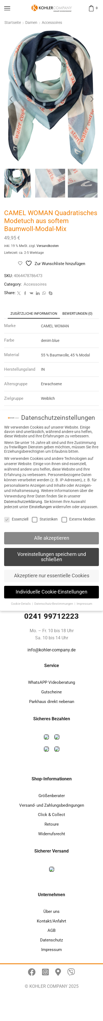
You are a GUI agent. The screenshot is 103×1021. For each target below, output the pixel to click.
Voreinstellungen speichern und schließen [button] (51, 557)
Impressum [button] (84, 604)
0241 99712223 (51, 616)
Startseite (12, 22)
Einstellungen (40, 507)
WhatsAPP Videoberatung (51, 682)
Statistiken (45, 519)
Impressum (51, 949)
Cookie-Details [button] (21, 604)
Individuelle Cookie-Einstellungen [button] (51, 592)
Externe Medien (78, 519)
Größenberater (51, 795)
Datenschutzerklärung (23, 501)
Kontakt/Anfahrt (51, 921)
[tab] (34, 313)
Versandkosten (48, 246)
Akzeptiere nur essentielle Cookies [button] (51, 575)
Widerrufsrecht (51, 833)
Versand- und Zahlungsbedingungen (51, 805)
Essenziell (16, 519)
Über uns (51, 911)
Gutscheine (51, 692)
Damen (31, 22)
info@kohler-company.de (51, 649)
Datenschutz (51, 940)
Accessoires (52, 22)
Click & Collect (51, 814)
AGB (51, 930)
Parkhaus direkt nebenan (51, 701)
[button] (11, 99)
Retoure (51, 824)
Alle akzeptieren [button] (51, 538)
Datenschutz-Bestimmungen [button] (54, 604)
